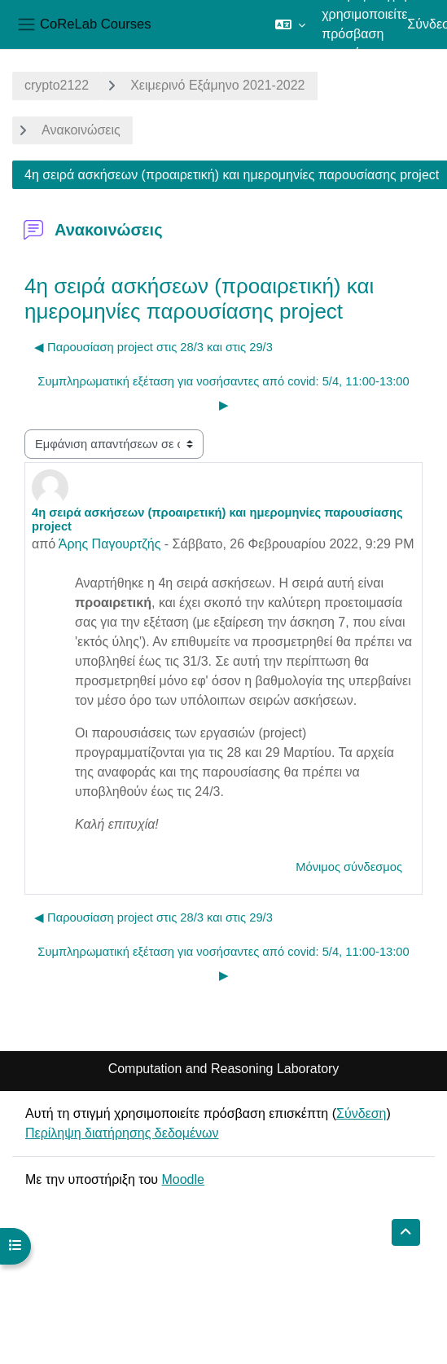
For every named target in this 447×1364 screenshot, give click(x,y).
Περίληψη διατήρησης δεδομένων (122, 1133)
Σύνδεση (361, 1113)
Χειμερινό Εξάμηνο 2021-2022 (217, 85)
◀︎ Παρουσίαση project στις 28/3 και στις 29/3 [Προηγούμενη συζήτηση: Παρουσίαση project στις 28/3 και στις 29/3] (153, 347)
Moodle (182, 1179)
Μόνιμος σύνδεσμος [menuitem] (349, 866)
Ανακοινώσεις (81, 130)
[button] (290, 24)
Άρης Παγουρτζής (110, 544)
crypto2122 (56, 85)
